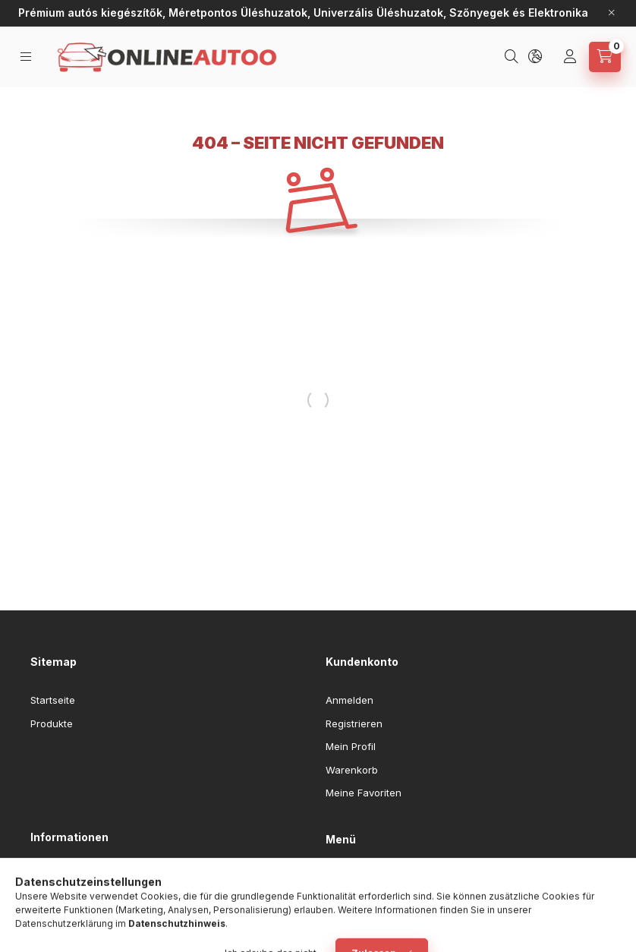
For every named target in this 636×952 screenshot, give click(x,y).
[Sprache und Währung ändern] (536, 57)
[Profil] (571, 57)
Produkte (51, 723)
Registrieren (354, 723)
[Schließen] (612, 13)
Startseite (52, 700)
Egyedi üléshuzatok (371, 878)
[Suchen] (513, 57)
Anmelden (349, 700)
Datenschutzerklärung (83, 898)
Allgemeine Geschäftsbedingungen (114, 875)
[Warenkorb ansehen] (605, 57)
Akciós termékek (365, 901)
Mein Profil (351, 746)
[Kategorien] (27, 57)
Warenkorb (352, 770)
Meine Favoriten (363, 793)
